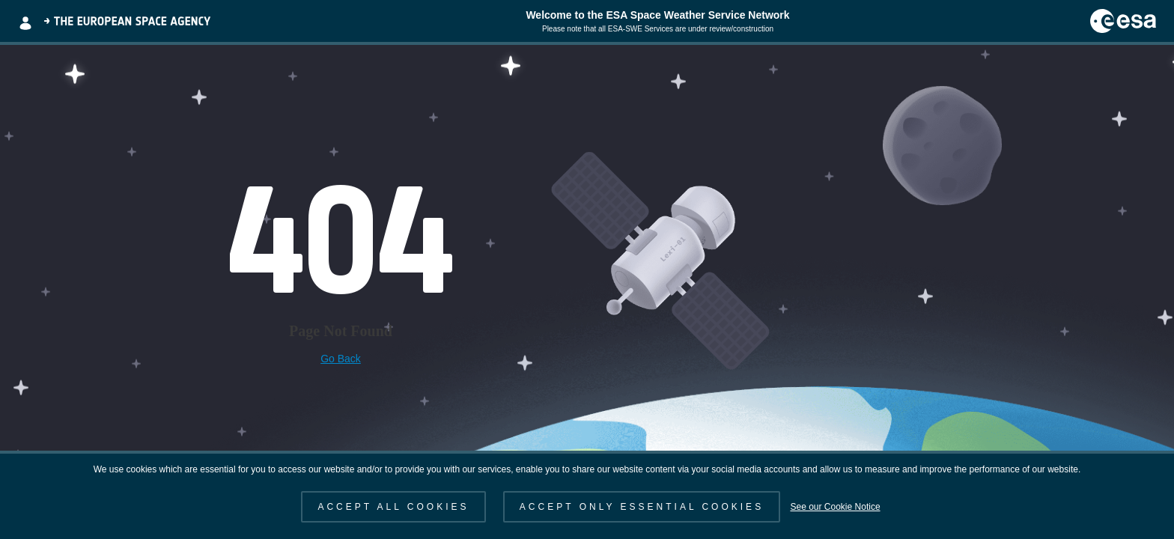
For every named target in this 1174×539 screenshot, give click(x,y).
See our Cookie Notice (835, 507)
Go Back (340, 359)
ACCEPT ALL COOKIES (393, 507)
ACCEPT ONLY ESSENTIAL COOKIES (642, 507)
